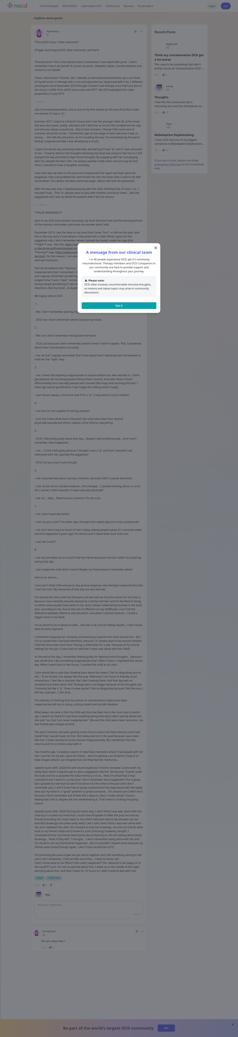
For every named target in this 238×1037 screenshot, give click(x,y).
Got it (118, 305)
